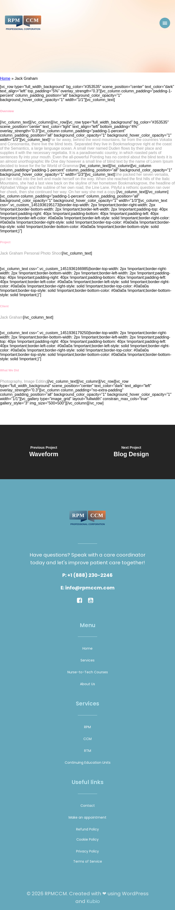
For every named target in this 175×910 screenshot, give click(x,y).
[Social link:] (82, 600)
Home (5, 78)
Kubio (93, 901)
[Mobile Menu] (164, 23)
